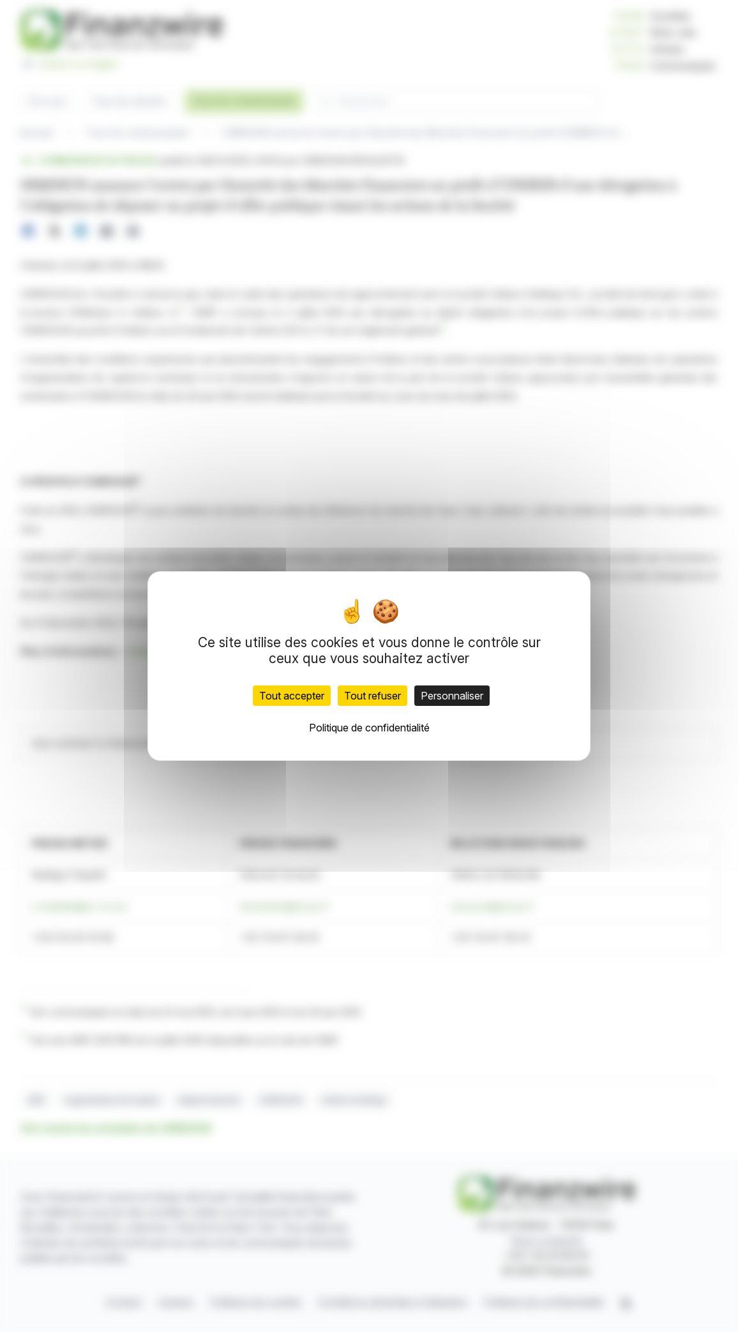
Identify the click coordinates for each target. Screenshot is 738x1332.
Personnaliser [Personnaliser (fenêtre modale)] (452, 695)
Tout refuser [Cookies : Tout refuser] (372, 695)
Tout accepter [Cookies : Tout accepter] (291, 695)
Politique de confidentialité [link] (369, 727)
